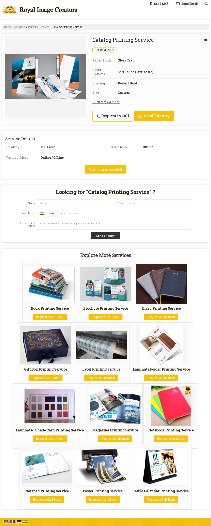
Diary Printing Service (161, 308)
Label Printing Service (101, 369)
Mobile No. (28, 213)
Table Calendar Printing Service (161, 491)
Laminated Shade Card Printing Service (50, 430)
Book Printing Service (50, 308)
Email (121, 203)
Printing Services (38, 26)
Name (31, 203)
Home (8, 26)
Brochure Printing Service (105, 308)
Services (19, 26)
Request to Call (113, 115)
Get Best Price (105, 50)
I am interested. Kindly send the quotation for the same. (114, 225)
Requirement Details (27, 224)
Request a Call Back (50, 317)
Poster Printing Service (102, 491)
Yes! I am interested (105, 169)
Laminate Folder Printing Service (161, 369)
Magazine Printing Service (115, 430)
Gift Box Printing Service (45, 369)
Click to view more (106, 102)
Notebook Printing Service (171, 430)
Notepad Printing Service (47, 491)
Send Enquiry (154, 115)
